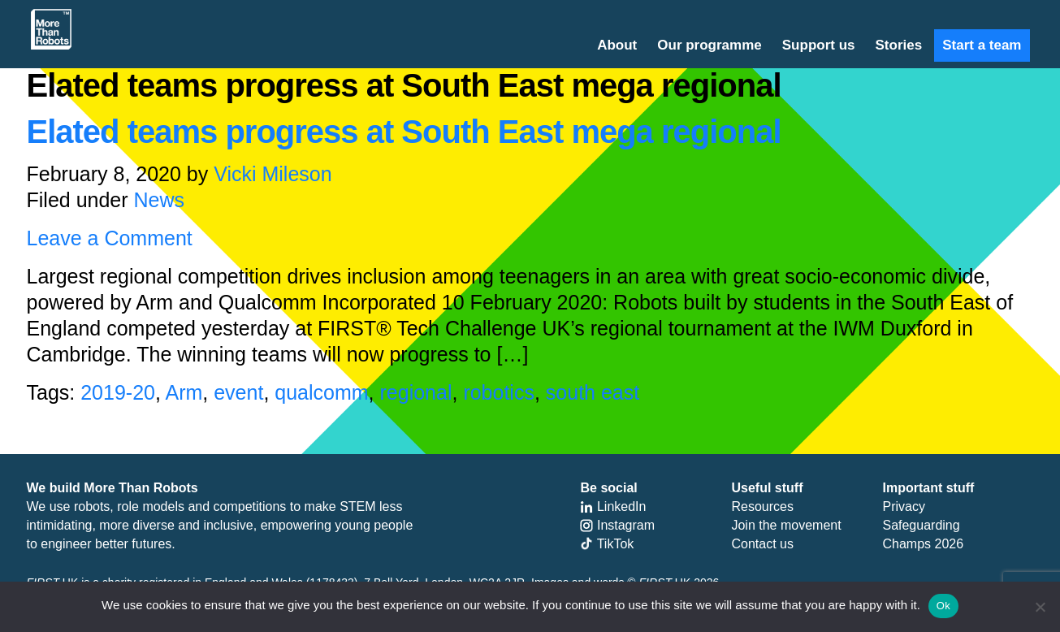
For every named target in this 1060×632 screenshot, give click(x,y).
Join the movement (786, 525)
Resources (762, 506)
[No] (1040, 607)
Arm (183, 392)
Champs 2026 (922, 544)
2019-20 (117, 392)
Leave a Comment (110, 238)
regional (416, 392)
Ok (943, 606)
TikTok (607, 544)
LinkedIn (613, 506)
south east (592, 392)
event (238, 392)
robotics (498, 392)
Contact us (762, 544)
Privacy (903, 506)
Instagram (617, 525)
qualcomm (321, 392)
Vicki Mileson (272, 173)
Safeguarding (920, 525)
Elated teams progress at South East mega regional (404, 131)
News (159, 199)
